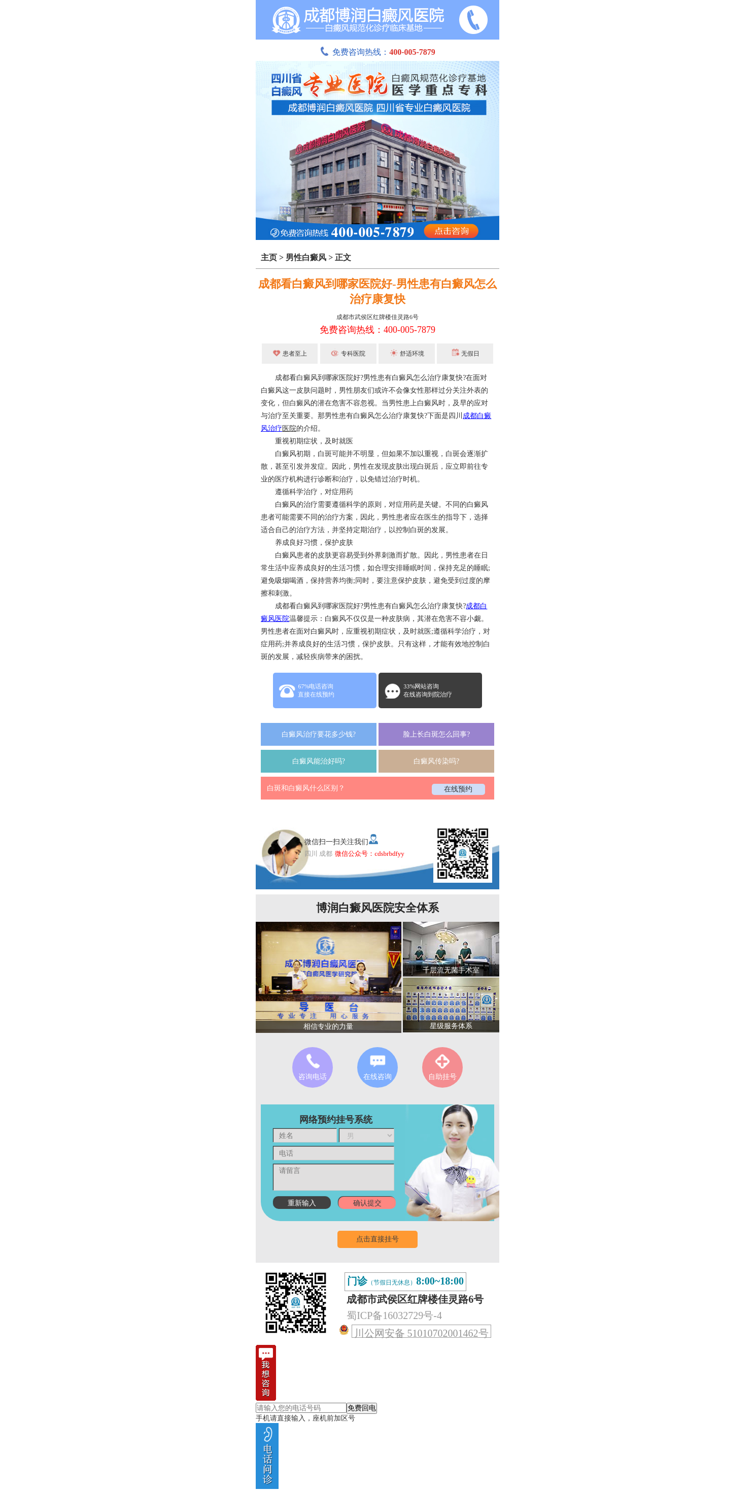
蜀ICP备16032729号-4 (394, 1315)
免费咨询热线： (377, 52)
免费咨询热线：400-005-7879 (377, 330)
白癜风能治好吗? (318, 761)
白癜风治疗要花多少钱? (319, 734)
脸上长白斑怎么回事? (436, 734)
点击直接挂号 (377, 1239)
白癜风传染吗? (436, 761)
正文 (343, 257)
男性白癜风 (306, 257)
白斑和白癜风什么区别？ (306, 788)
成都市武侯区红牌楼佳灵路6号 (377, 317)
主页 (269, 257)
